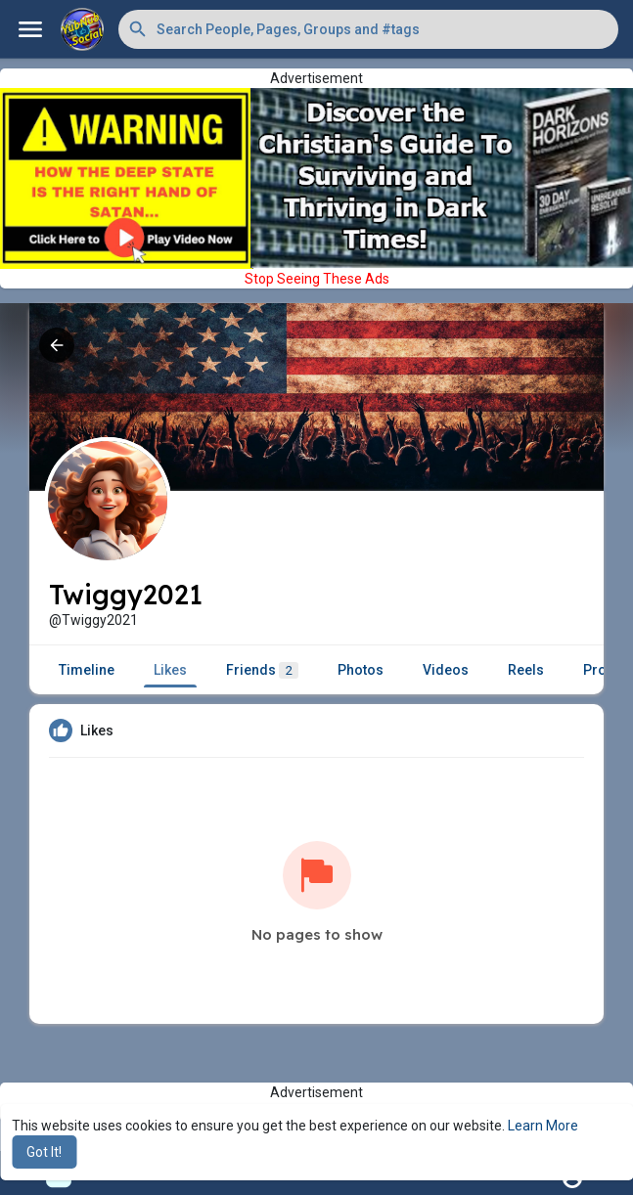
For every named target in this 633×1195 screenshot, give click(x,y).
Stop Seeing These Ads (317, 279)
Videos (446, 670)
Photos (361, 670)
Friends (262, 670)
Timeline (86, 670)
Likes (170, 670)
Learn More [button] (543, 1125)
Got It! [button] (44, 1152)
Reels (526, 670)
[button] (368, 29)
